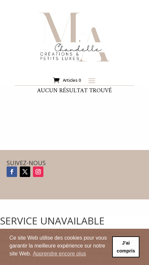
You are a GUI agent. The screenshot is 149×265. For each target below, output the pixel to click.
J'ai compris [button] (126, 246)
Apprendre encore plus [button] (59, 253)
